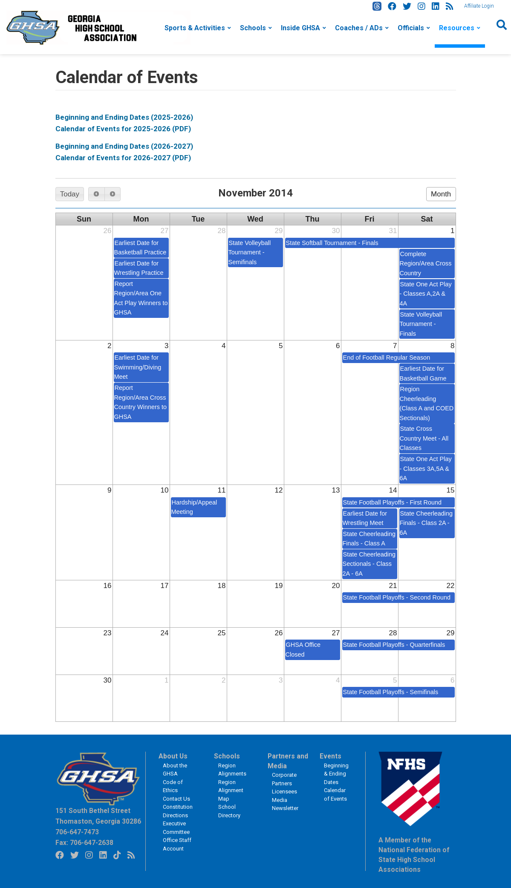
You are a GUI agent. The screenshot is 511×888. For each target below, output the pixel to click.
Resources (456, 28)
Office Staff (177, 840)
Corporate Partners (284, 779)
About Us (173, 756)
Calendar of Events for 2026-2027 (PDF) (123, 157)
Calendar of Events (335, 794)
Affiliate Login (479, 6)
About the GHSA (175, 769)
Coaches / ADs (359, 28)
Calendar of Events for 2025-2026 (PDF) (123, 128)
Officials (411, 28)
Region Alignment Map (230, 790)
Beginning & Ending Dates (336, 773)
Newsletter (285, 808)
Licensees (284, 791)
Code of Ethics (173, 786)
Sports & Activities (195, 28)
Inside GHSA (300, 28)
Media (279, 800)
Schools (253, 28)
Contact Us (176, 799)
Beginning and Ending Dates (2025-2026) (124, 117)
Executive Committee (176, 827)
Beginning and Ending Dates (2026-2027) (124, 146)
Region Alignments (232, 769)
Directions (175, 815)
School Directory (229, 811)
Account (173, 848)
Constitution (178, 807)
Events (330, 756)
